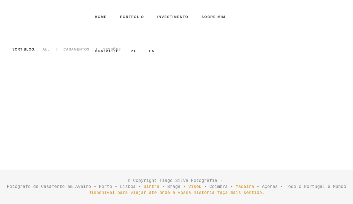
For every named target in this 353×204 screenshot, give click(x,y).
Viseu (195, 187)
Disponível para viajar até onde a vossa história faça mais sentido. (176, 193)
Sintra (151, 187)
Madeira (245, 187)
